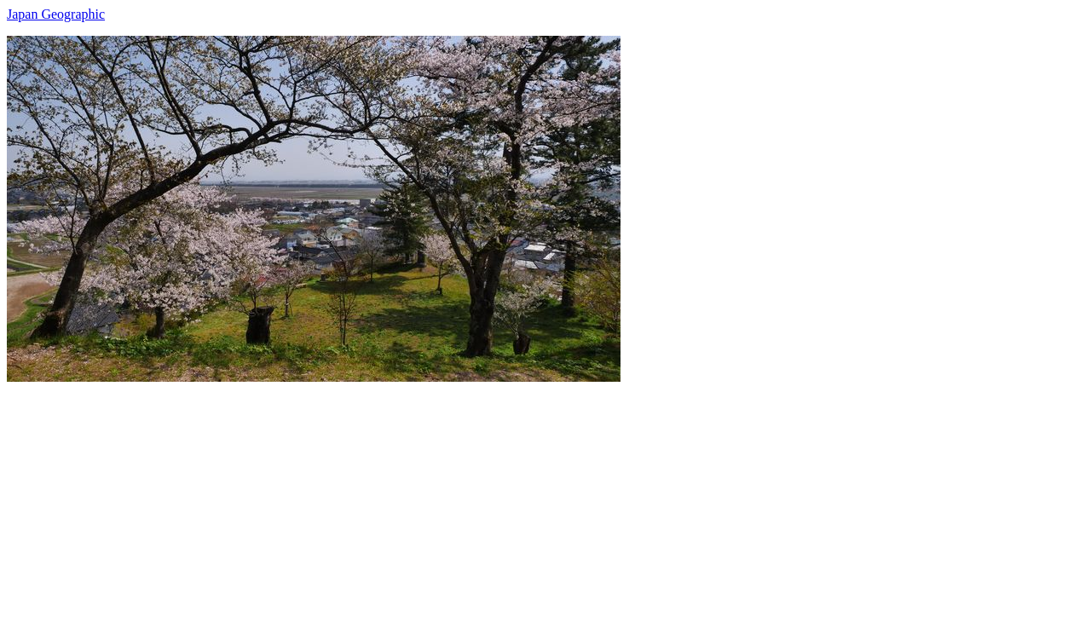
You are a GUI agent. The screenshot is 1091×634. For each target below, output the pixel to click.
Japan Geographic (56, 14)
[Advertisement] (518, 501)
